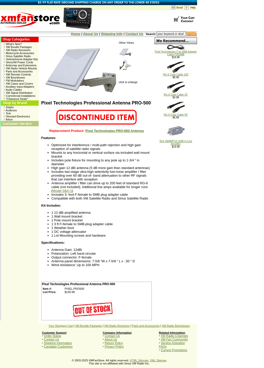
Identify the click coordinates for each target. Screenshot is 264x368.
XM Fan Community (174, 339)
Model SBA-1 (62, 191)
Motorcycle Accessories (19, 53)
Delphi (8, 107)
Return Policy (114, 343)
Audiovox (10, 110)
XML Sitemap (158, 360)
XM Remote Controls (17, 74)
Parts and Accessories (18, 71)
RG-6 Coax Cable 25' (176, 93)
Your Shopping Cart (61, 325)
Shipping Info (112, 34)
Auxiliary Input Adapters (19, 86)
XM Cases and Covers (18, 83)
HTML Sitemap (139, 360)
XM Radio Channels (174, 336)
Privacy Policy (114, 346)
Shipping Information (58, 343)
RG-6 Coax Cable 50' (176, 113)
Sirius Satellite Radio (17, 56)
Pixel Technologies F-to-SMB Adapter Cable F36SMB (176, 52)
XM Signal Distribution (18, 92)
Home (75, 34)
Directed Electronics (17, 116)
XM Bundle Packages (18, 47)
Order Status (52, 336)
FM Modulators (14, 80)
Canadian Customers (58, 346)
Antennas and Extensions (20, 65)
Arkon (8, 119)
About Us (90, 34)
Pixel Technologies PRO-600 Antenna (114, 131)
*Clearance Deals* (16, 98)
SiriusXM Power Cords (18, 62)
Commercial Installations (19, 95)
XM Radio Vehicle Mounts (20, 68)
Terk (7, 113)
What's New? (13, 43)
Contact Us (134, 34)
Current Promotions (174, 350)
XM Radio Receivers (17, 50)
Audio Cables (13, 89)
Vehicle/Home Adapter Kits (21, 59)
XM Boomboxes (14, 77)
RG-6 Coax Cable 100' (175, 73)
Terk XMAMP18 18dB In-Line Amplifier (175, 141)
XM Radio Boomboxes (176, 325)
